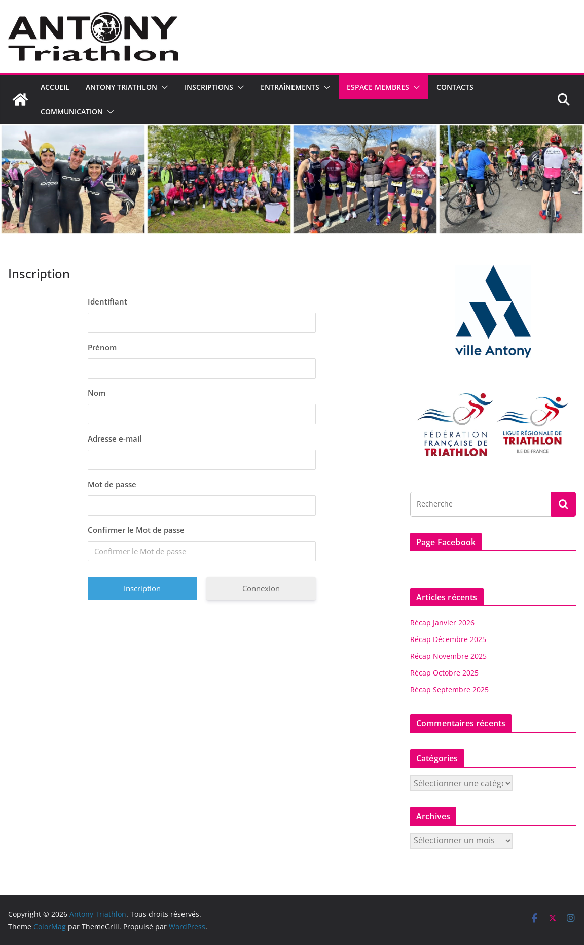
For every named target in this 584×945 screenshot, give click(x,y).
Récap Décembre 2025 (448, 639)
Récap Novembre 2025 (448, 656)
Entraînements (290, 87)
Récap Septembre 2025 (449, 689)
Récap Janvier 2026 (442, 622)
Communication (72, 111)
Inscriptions (209, 87)
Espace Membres (378, 87)
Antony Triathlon (121, 87)
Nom (96, 393)
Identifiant (107, 301)
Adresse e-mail (114, 438)
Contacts (454, 87)
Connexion (261, 588)
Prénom (102, 347)
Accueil (55, 87)
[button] (162, 87)
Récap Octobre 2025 (444, 673)
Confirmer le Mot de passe (136, 530)
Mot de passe (112, 484)
